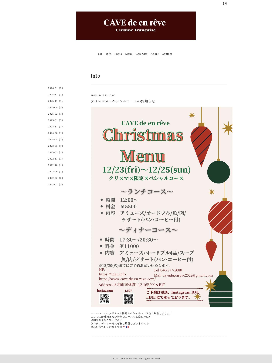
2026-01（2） (56, 88)
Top (100, 53)
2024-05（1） (56, 139)
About (155, 53)
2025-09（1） (56, 107)
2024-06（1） (56, 133)
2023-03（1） (56, 152)
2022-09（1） (56, 171)
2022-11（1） (56, 158)
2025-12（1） (56, 94)
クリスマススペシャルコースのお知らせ (123, 101)
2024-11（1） (56, 126)
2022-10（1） (56, 165)
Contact (167, 53)
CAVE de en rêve (128, 358)
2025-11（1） (56, 100)
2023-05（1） (56, 145)
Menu (129, 53)
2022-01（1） (56, 184)
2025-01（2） (56, 120)
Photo (118, 53)
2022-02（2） (56, 177)
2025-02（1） (56, 113)
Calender (142, 53)
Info (108, 53)
